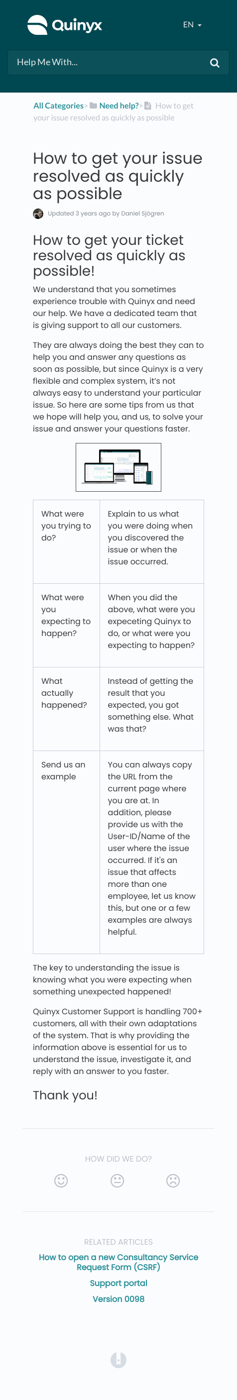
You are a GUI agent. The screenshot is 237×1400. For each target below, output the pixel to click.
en (189, 24)
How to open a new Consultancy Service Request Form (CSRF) (118, 1262)
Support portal (118, 1283)
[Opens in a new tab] (118, 1359)
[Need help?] (113, 105)
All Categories (58, 105)
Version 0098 (118, 1299)
